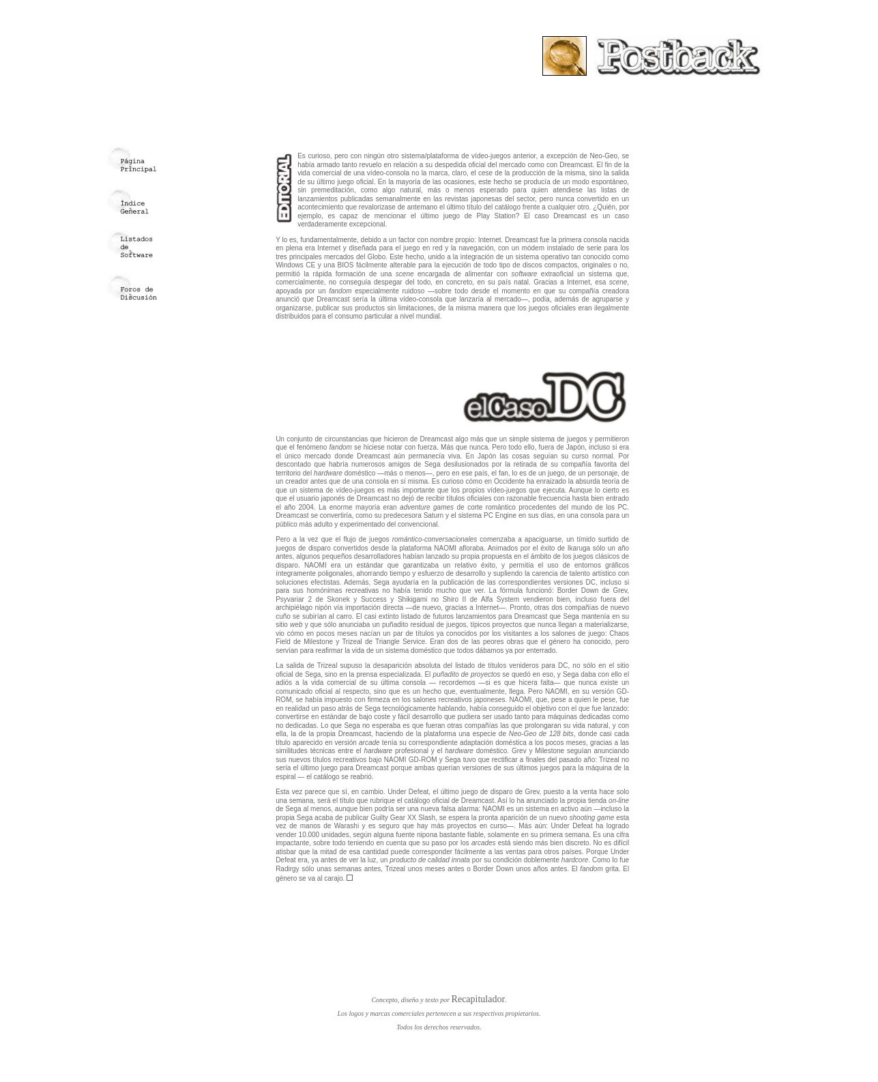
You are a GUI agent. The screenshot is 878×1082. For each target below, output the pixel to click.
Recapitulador (479, 999)
